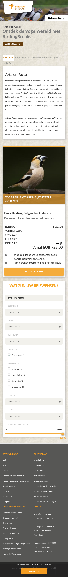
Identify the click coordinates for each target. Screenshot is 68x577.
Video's (7, 63)
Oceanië (6, 491)
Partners (12, 349)
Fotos (17, 57)
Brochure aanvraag (42, 547)
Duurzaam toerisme (11, 533)
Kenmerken (13, 363)
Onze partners (8, 538)
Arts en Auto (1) (18, 355)
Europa (6, 470)
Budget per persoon (18, 424)
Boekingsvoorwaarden (12, 549)
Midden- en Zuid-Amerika (13, 476)
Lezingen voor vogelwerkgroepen (16, 543)
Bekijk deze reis (34, 271)
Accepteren (34, 571)
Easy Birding (39, 465)
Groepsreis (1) (18, 387)
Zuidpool (6, 501)
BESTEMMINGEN (11, 454)
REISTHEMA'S (40, 454)
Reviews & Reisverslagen (45, 57)
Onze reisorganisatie (11, 518)
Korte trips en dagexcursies (45, 486)
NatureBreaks (39, 476)
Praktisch (26, 57)
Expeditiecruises (41, 481)
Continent (13, 306)
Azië (4, 465)
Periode (11, 395)
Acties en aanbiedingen (12, 513)
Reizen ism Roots (41, 496)
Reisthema (13, 335)
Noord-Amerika (9, 486)
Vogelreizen (39, 460)
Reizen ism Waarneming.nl (45, 501)
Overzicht (8, 57)
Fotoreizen (38, 470)
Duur (10, 410)
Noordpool (7, 496)
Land (10, 320)
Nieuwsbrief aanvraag (43, 551)
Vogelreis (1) (17, 369)
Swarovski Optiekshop (12, 554)
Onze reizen (7, 523)
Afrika (5, 460)
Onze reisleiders (9, 528)
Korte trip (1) (17, 381)
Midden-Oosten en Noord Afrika (16, 481)
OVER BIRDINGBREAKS (14, 506)
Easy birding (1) (18, 375)
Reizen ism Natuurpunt (43, 491)
